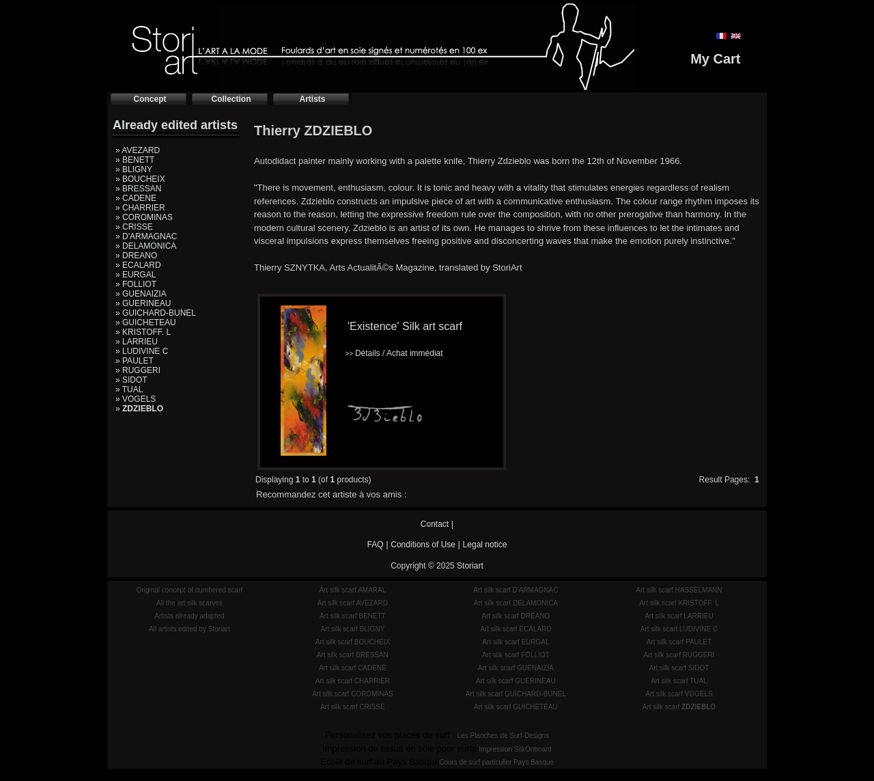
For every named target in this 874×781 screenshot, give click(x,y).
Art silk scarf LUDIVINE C (679, 629)
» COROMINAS (144, 217)
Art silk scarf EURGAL (515, 642)
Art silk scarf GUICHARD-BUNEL (516, 694)
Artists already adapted (189, 616)
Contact (435, 524)
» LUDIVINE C (141, 351)
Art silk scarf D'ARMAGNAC (515, 590)
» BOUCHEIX (140, 179)
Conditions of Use (423, 544)
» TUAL (129, 389)
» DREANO (136, 255)
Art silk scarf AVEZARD (353, 603)
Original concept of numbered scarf (190, 590)
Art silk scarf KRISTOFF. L (679, 603)
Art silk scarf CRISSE (352, 707)
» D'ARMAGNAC (146, 236)
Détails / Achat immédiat (393, 353)
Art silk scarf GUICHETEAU (516, 707)
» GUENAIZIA (141, 294)
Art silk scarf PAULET (679, 642)
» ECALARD (138, 265)
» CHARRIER (140, 208)
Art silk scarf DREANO (515, 616)
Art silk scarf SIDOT (679, 668)
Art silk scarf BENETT (353, 616)
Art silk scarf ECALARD (515, 629)
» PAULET (134, 361)
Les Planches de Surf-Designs (503, 735)
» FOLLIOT (135, 284)
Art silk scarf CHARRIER (352, 681)
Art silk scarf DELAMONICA (516, 603)
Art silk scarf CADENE (352, 668)
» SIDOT (131, 380)
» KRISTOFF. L (143, 332)
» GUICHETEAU (145, 322)
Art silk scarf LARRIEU (679, 616)
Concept (150, 99)
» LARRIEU (136, 341)
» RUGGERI (137, 370)
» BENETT (134, 160)
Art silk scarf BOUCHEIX (352, 642)
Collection (231, 99)
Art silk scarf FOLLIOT (516, 655)
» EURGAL (135, 274)
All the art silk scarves (189, 603)
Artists (312, 99)
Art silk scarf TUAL (679, 681)
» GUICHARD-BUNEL (155, 313)
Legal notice (485, 544)
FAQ (375, 544)
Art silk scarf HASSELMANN (679, 590)
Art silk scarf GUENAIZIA (516, 668)
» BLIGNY (133, 169)
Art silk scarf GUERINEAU (516, 681)
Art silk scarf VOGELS (678, 694)
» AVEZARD (137, 150)
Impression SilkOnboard (515, 749)
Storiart (470, 566)
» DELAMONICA (145, 246)
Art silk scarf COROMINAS (352, 694)
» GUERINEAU (143, 303)
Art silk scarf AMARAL (352, 590)
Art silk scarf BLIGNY (352, 629)
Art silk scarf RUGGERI (678, 655)
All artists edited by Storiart (189, 629)
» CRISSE (134, 227)
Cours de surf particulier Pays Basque (496, 762)
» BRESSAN (138, 188)
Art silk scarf (679, 707)
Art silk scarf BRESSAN (353, 655)
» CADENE (135, 198)
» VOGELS (135, 399)
